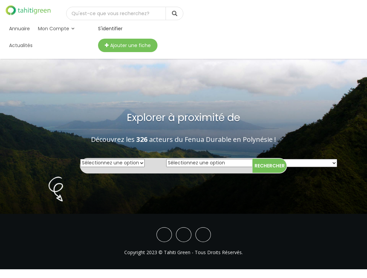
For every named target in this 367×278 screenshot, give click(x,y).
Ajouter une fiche (128, 45)
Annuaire (19, 28)
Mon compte (56, 28)
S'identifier (110, 28)
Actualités (21, 45)
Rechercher (270, 165)
